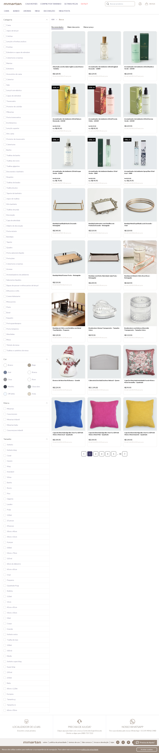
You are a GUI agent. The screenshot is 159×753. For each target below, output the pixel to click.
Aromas (27, 11)
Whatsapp (117, 742)
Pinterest (128, 742)
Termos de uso (74, 742)
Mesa (37, 11)
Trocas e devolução (101, 742)
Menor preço (89, 27)
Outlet (84, 4)
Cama (6, 11)
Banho (16, 11)
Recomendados (57, 27)
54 (120, 459)
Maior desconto (73, 27)
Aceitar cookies (147, 749)
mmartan (12, 4)
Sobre (45, 742)
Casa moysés (31, 4)
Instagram (123, 742)
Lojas (112, 742)
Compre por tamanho (50, 4)
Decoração (49, 11)
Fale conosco (87, 742)
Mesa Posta (64, 11)
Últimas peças (71, 4)
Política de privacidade (58, 742)
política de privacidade (89, 749)
